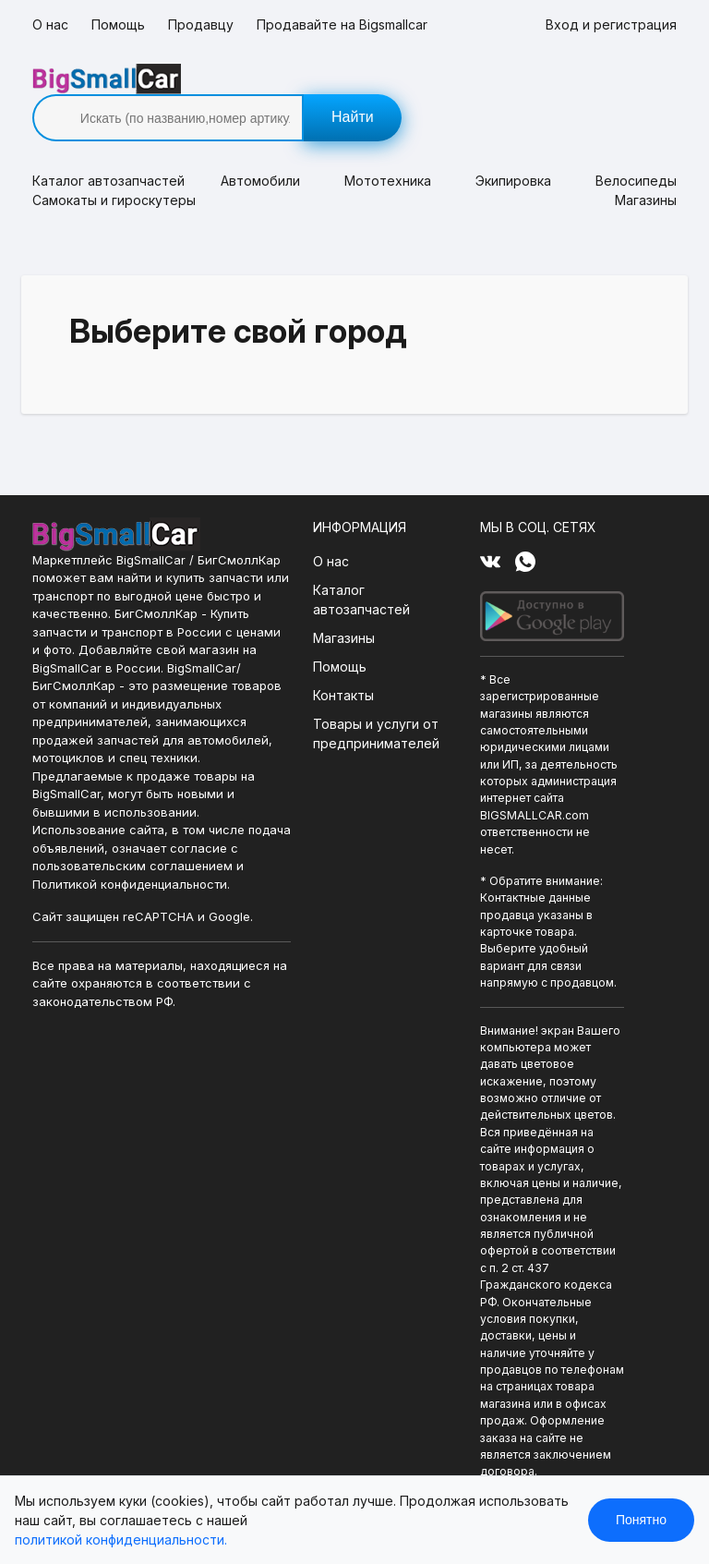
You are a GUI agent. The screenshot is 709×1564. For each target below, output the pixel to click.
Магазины (646, 169)
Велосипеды (636, 150)
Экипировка (513, 150)
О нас (50, 24)
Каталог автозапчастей (358, 569)
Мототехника (387, 150)
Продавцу (201, 24)
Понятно (641, 1519)
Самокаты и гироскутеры (114, 169)
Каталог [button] (104, 150)
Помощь (118, 24)
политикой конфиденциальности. (121, 1539)
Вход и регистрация (611, 24)
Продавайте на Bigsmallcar (342, 24)
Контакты (340, 665)
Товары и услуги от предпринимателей (373, 703)
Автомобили (260, 150)
